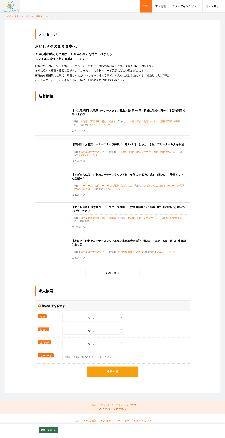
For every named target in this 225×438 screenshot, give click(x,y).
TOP (145, 6)
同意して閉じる (48, 429)
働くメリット (214, 6)
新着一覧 (111, 273)
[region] (112, 431)
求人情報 (160, 6)
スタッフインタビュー (185, 6)
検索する (112, 371)
